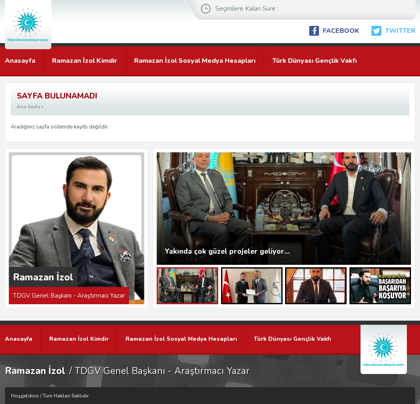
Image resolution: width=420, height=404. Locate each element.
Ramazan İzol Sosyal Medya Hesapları (195, 60)
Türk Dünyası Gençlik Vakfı (314, 60)
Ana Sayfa (28, 106)
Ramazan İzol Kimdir (84, 60)
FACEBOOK (343, 30)
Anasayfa (20, 60)
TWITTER (402, 30)
